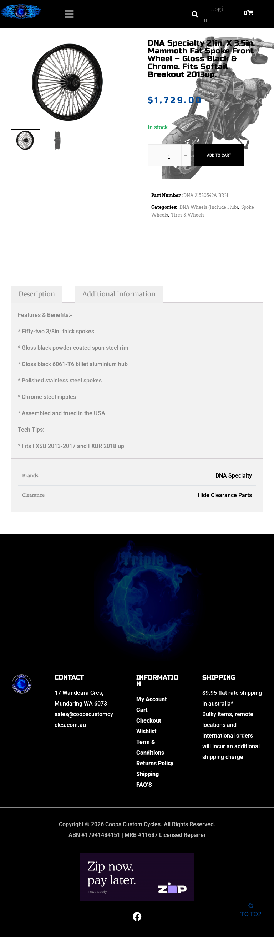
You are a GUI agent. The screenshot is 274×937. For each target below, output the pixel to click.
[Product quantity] (169, 156)
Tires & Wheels (187, 215)
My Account (151, 699)
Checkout (148, 720)
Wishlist (146, 731)
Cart (142, 710)
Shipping (147, 774)
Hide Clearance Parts (225, 495)
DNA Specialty (233, 475)
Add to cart (219, 155)
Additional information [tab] (119, 294)
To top (250, 912)
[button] (195, 14)
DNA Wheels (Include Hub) (208, 207)
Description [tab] (37, 294)
